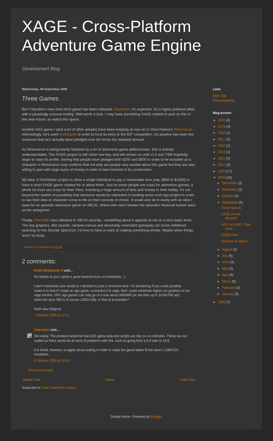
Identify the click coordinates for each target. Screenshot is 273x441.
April (225, 275)
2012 (222, 158)
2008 (222, 302)
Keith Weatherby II (48, 270)
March (227, 281)
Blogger (156, 417)
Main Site (220, 96)
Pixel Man (42, 220)
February (229, 288)
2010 (222, 171)
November (230, 190)
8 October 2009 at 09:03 (51, 361)
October (228, 196)
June (226, 262)
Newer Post (31, 380)
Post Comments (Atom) (59, 388)
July (225, 256)
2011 (222, 165)
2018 (222, 133)
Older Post (187, 380)
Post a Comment (41, 370)
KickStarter (68, 134)
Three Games (231, 208)
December (230, 183)
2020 (222, 120)
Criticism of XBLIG (234, 241)
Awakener (122, 109)
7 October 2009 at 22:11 (51, 315)
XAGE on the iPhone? (230, 216)
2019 (222, 126)
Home (110, 380)
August (227, 249)
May (225, 269)
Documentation (224, 100)
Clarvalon (41, 330)
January (228, 294)
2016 (222, 146)
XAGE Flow (229, 235)
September (230, 202)
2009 (222, 178)
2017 (222, 139)
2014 (222, 152)
